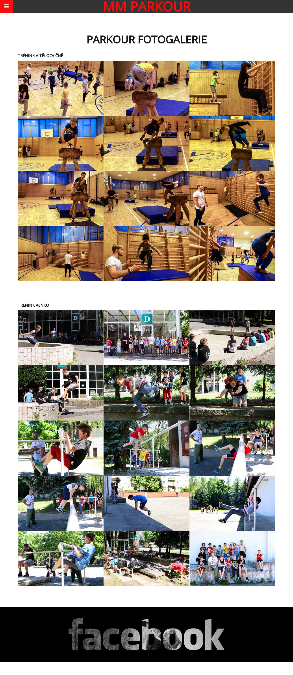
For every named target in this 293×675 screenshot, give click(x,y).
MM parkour (147, 6)
